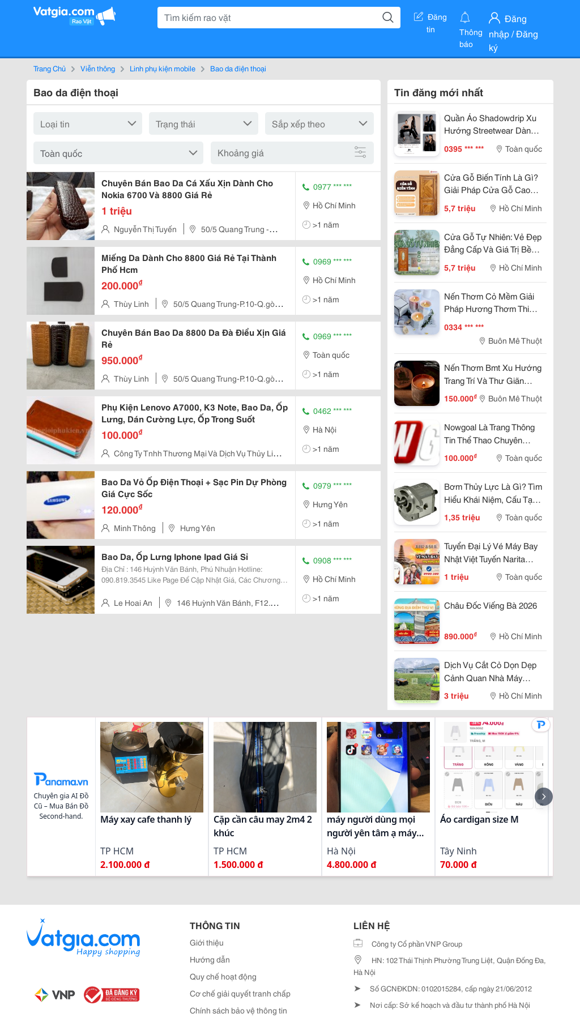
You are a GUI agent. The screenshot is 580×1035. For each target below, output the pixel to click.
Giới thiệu (207, 942)
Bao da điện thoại (238, 68)
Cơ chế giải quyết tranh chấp (240, 993)
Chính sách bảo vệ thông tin (238, 1010)
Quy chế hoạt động (223, 976)
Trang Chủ (49, 68)
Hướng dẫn (210, 959)
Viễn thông (97, 68)
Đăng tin (430, 19)
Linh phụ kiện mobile (162, 68)
